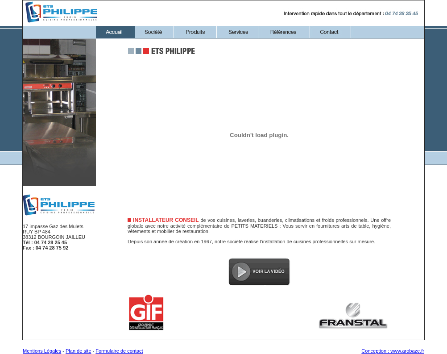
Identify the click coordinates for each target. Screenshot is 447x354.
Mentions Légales (42, 351)
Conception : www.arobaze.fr (392, 351)
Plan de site (78, 351)
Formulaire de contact (119, 351)
